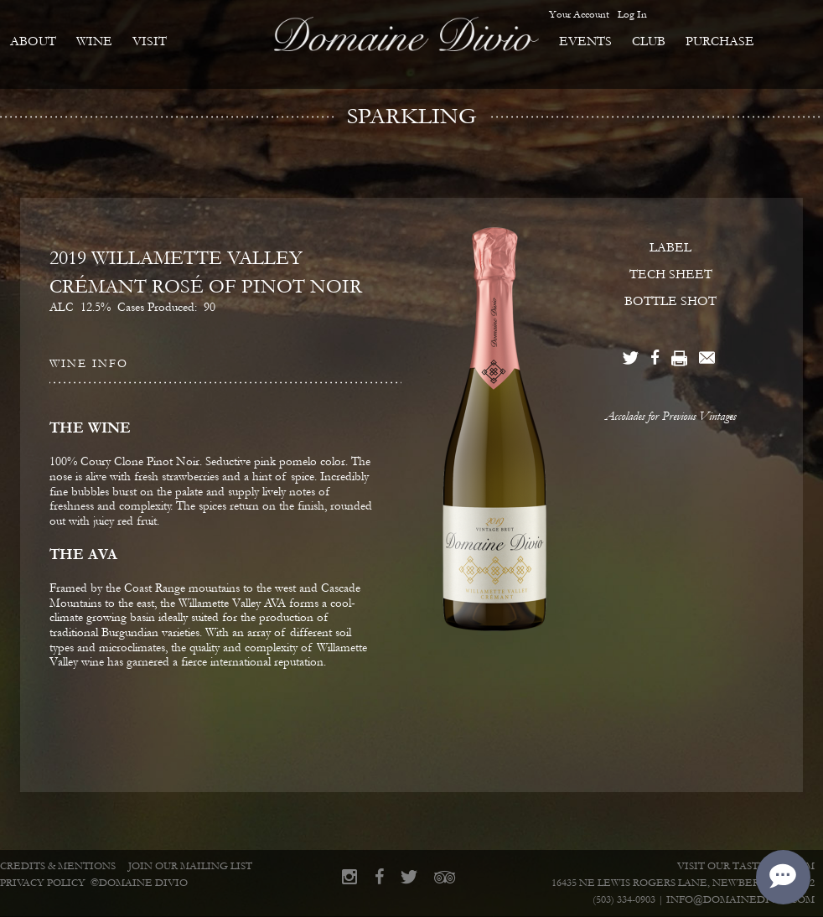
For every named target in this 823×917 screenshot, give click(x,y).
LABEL (670, 247)
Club (648, 41)
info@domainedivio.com (740, 900)
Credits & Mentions (58, 866)
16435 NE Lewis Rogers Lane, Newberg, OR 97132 (683, 883)
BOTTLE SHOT (670, 300)
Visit (149, 41)
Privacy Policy (42, 883)
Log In (632, 14)
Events (585, 41)
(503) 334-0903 (624, 900)
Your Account (579, 14)
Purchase (720, 41)
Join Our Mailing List (190, 866)
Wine (94, 41)
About (33, 41)
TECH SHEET (670, 274)
